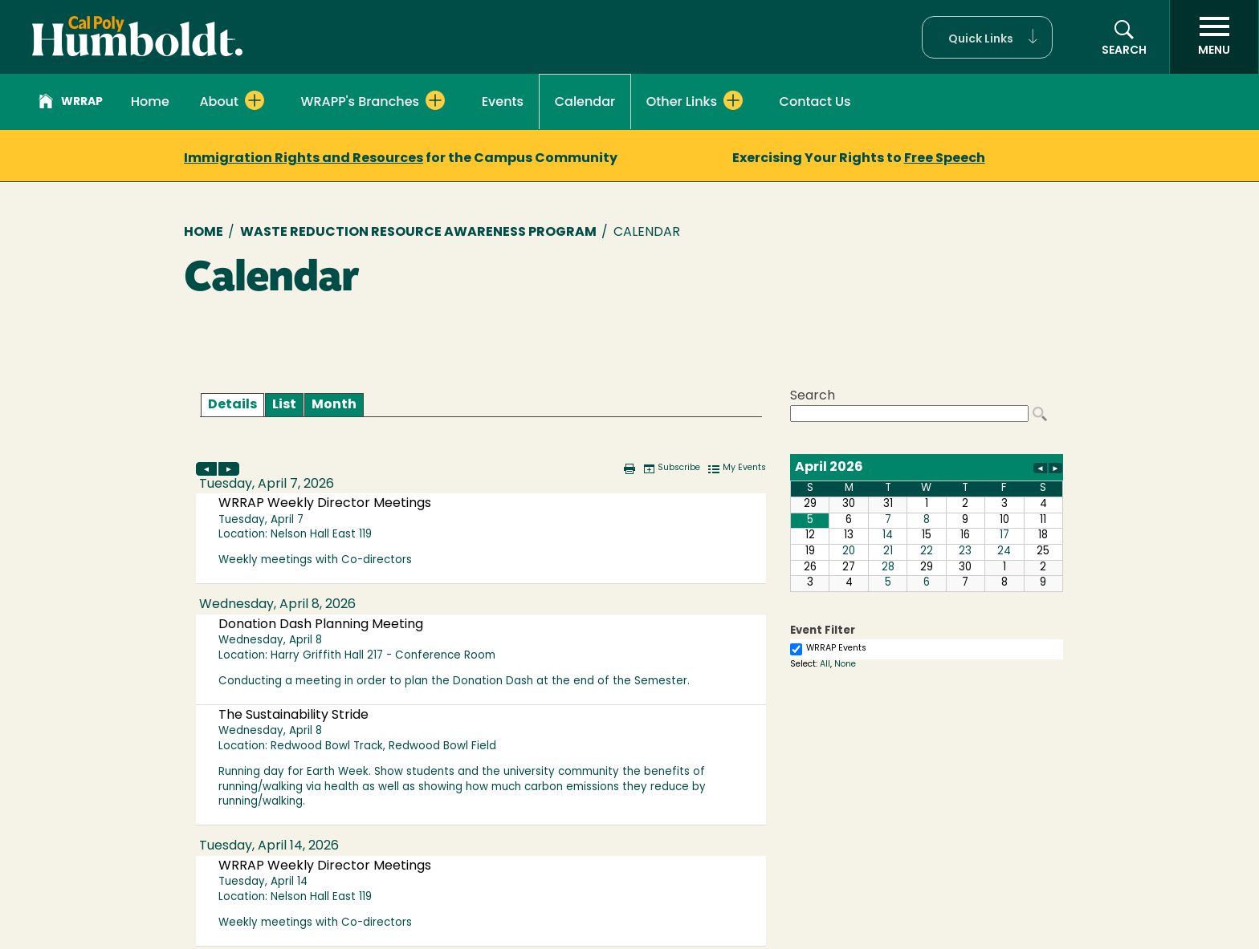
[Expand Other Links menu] (733, 100)
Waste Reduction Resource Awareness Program (418, 232)
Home (150, 101)
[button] (987, 37)
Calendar (585, 101)
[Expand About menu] (254, 100)
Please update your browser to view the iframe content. (481, 404)
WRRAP (71, 103)
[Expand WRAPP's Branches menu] (435, 100)
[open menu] (1214, 37)
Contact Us (815, 101)
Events (503, 101)
